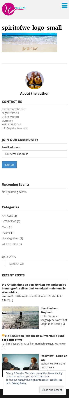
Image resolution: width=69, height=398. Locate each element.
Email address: (11, 147)
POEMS (6, 232)
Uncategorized (10, 238)
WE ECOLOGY (10, 244)
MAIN (5, 227)
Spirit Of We (9, 256)
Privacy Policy (19, 383)
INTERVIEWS (9, 221)
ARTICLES (7, 215)
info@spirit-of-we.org (14, 128)
